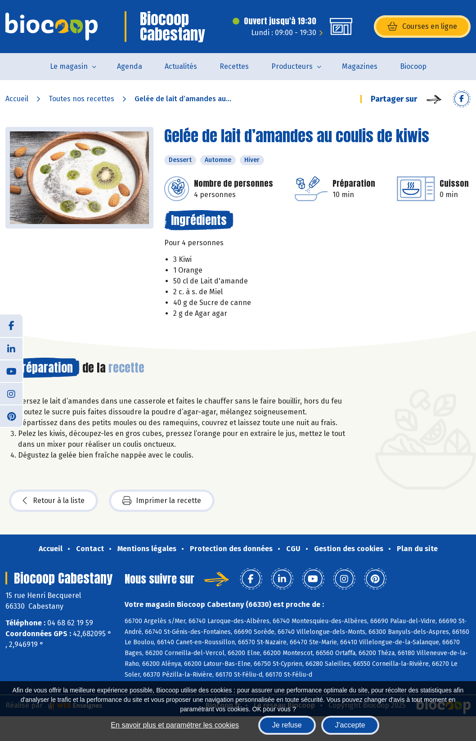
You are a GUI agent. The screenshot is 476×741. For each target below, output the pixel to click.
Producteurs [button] (292, 66)
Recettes (234, 66)
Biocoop (413, 66)
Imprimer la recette (161, 500)
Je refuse (287, 725)
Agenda (129, 66)
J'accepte (350, 725)
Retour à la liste (53, 500)
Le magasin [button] (69, 66)
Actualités (181, 66)
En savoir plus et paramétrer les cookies (175, 725)
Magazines (359, 66)
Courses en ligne (422, 26)
